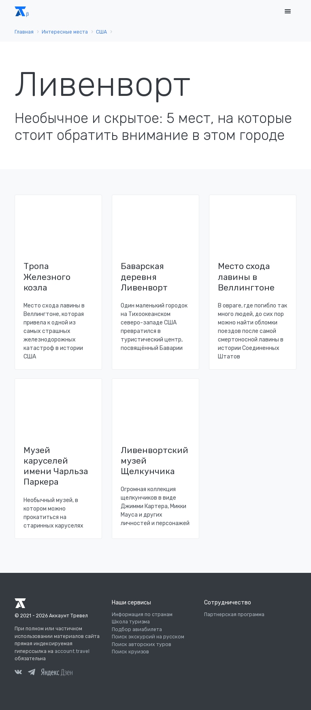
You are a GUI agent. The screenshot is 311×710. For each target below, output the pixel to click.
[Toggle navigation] (287, 11)
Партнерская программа (234, 614)
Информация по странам (142, 614)
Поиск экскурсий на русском (148, 637)
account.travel (72, 651)
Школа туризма (131, 622)
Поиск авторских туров (141, 644)
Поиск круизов (130, 652)
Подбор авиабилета (137, 629)
